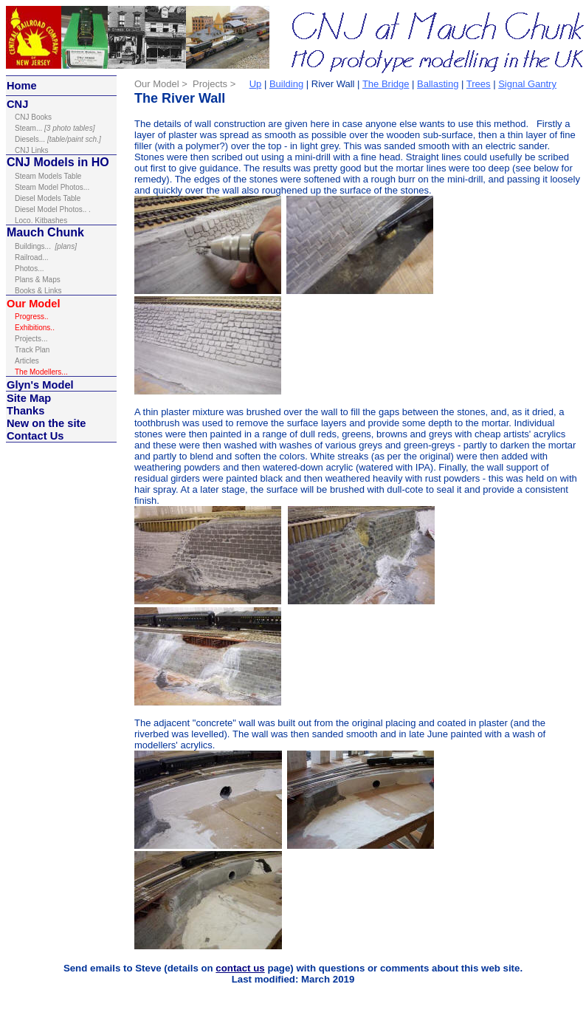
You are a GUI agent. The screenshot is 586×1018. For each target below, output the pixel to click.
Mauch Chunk (45, 232)
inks (32, 150)
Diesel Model (37, 209)
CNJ (17, 104)
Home (22, 86)
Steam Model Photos (49, 187)
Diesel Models (39, 198)
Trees (478, 83)
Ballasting (437, 83)
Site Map (29, 398)
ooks (33, 117)
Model (56, 385)
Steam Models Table (48, 176)
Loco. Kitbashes (41, 220)
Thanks (25, 411)
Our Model (33, 304)
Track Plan (32, 350)
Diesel (25, 139)
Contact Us (35, 436)
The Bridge (386, 83)
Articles (27, 361)
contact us (240, 968)
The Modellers (41, 372)
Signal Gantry (527, 83)
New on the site (46, 423)
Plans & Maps (38, 280)
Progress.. (32, 316)
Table (71, 198)
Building (286, 83)
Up (255, 83)
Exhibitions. (33, 328)
